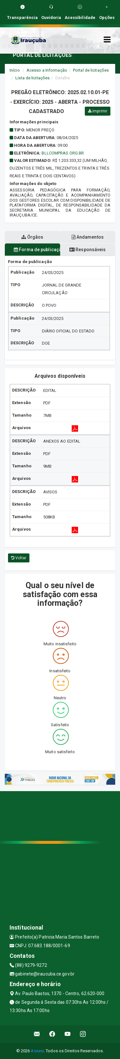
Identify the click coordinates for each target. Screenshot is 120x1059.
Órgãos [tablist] (32, 237)
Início (15, 70)
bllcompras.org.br (63, 153)
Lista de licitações (32, 77)
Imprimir (97, 111)
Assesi (37, 1050)
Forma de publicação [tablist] (37, 249)
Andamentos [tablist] (88, 237)
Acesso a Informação (47, 70)
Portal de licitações (91, 70)
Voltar (18, 558)
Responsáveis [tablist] (87, 249)
